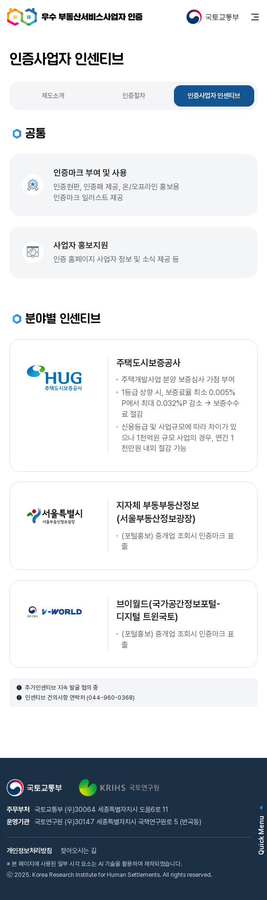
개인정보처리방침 (29, 850)
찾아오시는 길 (78, 850)
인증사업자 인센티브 (214, 95)
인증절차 (133, 95)
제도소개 (53, 95)
